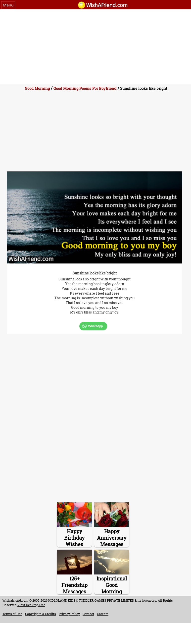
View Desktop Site (31, 605)
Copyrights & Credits (40, 614)
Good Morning (37, 88)
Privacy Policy (69, 614)
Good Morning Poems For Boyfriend (84, 88)
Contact (88, 614)
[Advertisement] (95, 46)
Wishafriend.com (15, 600)
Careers (102, 614)
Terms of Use (12, 614)
